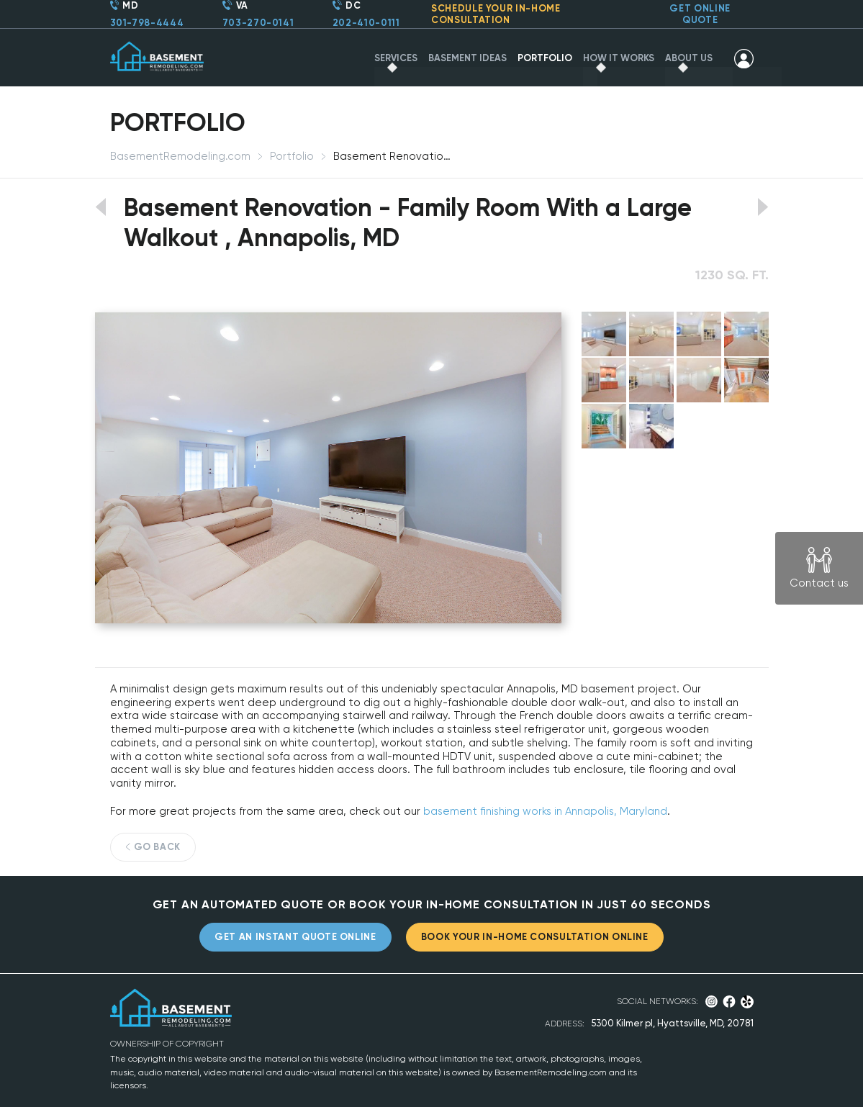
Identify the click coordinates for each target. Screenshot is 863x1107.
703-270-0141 (258, 22)
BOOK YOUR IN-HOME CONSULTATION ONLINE (535, 936)
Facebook (729, 1001)
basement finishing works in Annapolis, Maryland (545, 811)
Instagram (711, 1001)
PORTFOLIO (545, 58)
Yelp (746, 1001)
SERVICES (395, 58)
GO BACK (157, 846)
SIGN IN (744, 58)
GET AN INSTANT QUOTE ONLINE (295, 936)
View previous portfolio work (100, 207)
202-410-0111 (366, 22)
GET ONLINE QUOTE (700, 14)
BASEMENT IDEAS (467, 58)
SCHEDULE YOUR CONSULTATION (496, 14)
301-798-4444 (147, 22)
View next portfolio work (763, 207)
